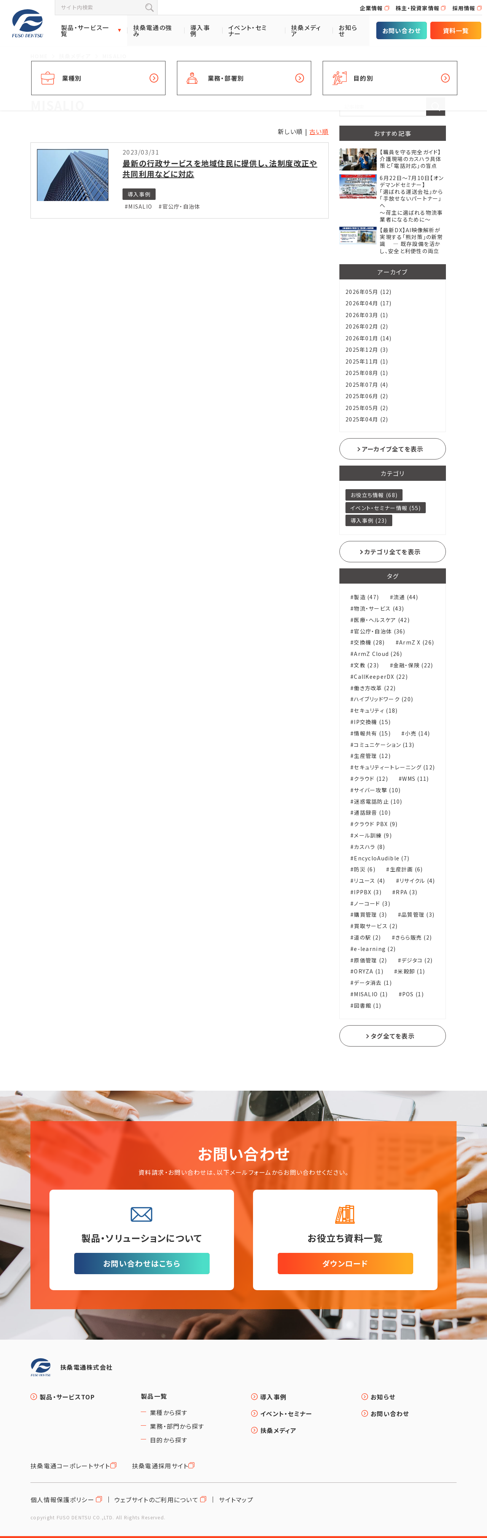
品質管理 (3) (417, 914)
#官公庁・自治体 (179, 206)
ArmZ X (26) (416, 642)
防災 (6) (365, 869)
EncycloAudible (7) (381, 858)
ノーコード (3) (372, 903)
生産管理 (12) (372, 756)
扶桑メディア (306, 30)
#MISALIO (138, 206)
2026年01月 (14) (368, 338)
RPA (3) (406, 892)
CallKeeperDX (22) (381, 676)
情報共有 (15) (372, 733)
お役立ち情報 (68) (374, 495)
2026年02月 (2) (366, 326)
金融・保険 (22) (413, 665)
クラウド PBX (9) (376, 824)
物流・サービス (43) (379, 608)
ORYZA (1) (369, 971)
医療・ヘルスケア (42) (382, 620)
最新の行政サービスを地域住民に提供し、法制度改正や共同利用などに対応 (220, 168)
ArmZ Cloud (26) (378, 654)
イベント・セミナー (247, 30)
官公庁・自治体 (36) (379, 631)
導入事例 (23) (368, 520)
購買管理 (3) (370, 914)
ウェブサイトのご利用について (157, 1499)
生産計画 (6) (406, 869)
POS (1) (413, 994)
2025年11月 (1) (366, 361)
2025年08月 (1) (366, 373)
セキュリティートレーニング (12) (394, 767)
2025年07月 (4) (366, 384)
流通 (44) (406, 597)
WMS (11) (415, 778)
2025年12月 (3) (366, 349)
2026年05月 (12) (368, 291)
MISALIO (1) (371, 994)
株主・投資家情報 (417, 8)
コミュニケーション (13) (384, 745)
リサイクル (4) (417, 880)
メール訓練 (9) (373, 835)
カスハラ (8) (369, 847)
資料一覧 (456, 30)
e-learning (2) (375, 949)
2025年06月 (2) (366, 396)
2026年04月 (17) (368, 303)
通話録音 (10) (372, 812)
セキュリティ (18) (376, 710)
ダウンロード (345, 1263)
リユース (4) (369, 880)
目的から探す (169, 1439)
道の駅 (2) (367, 937)
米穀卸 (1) (411, 971)
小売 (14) (417, 733)
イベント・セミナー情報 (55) (385, 508)
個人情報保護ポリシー (62, 1499)
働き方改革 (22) (375, 688)
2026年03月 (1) (366, 315)
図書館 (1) (367, 1005)
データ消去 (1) (373, 983)
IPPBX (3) (368, 892)
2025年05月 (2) (366, 408)
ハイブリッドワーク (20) (383, 699)
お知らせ (348, 30)
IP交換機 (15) (372, 722)
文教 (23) (366, 665)
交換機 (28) (369, 642)
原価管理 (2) (370, 960)
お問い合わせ (401, 30)
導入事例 (200, 30)
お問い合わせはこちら (141, 1263)
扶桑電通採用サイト (160, 1465)
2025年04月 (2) (366, 419)
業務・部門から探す (177, 1426)
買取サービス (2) (376, 926)
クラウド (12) (371, 778)
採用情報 (464, 8)
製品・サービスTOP (67, 1396)
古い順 (319, 131)
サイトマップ (236, 1499)
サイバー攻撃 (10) (377, 790)
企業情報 (371, 8)
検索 (149, 7)
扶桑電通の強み (152, 30)
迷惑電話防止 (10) (378, 801)
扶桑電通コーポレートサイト (70, 1465)
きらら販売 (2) (413, 937)
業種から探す (169, 1412)
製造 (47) (366, 597)
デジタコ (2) (417, 960)
